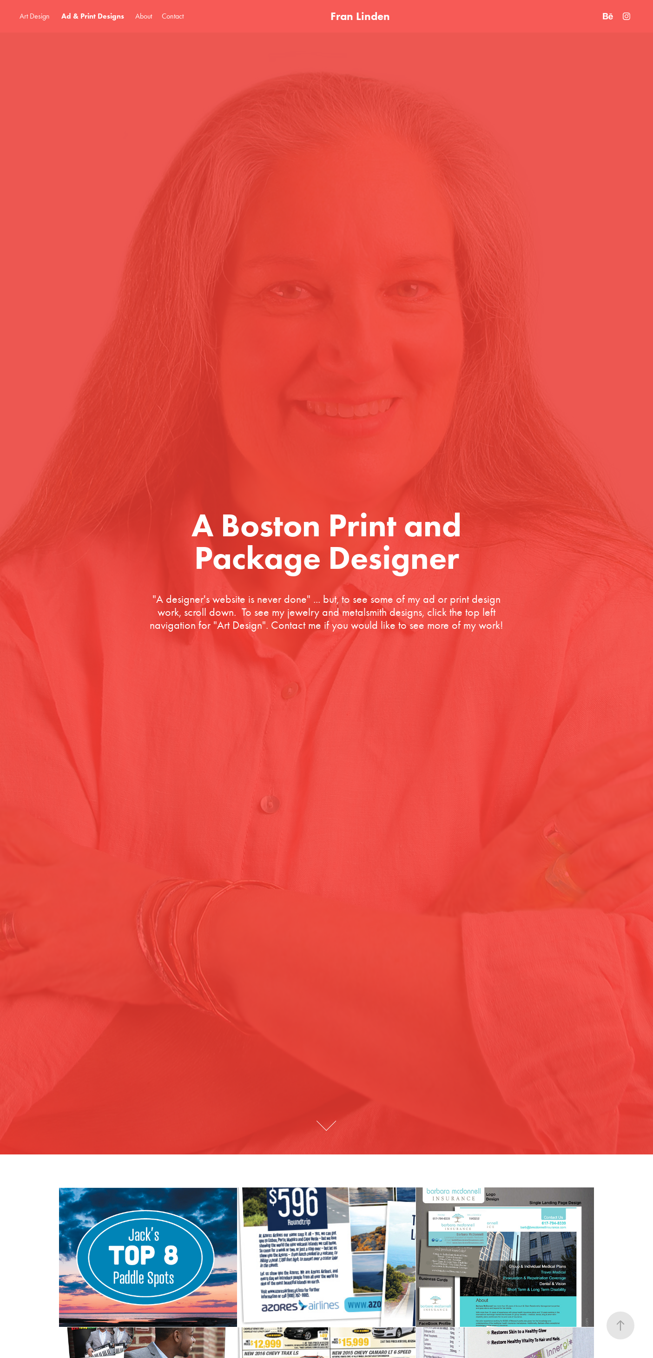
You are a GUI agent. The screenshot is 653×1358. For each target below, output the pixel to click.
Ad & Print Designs (92, 16)
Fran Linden (360, 16)
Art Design (35, 16)
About (143, 16)
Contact (173, 16)
